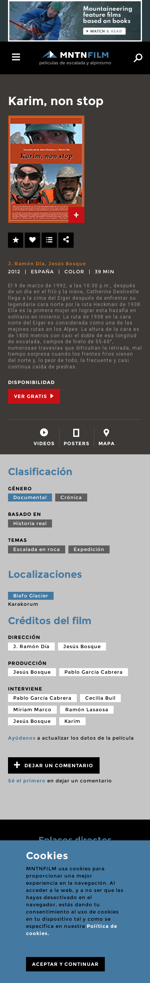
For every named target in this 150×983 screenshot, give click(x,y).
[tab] (76, 215)
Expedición (89, 549)
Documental (30, 497)
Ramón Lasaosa (86, 709)
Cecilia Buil (100, 698)
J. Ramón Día (26, 264)
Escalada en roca (36, 549)
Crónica (71, 497)
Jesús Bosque (67, 264)
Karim (72, 721)
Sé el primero (27, 781)
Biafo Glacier (30, 596)
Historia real (30, 523)
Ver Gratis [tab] (34, 396)
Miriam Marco (32, 709)
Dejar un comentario (53, 765)
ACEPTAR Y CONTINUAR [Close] (65, 964)
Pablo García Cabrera (93, 672)
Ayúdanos (22, 738)
